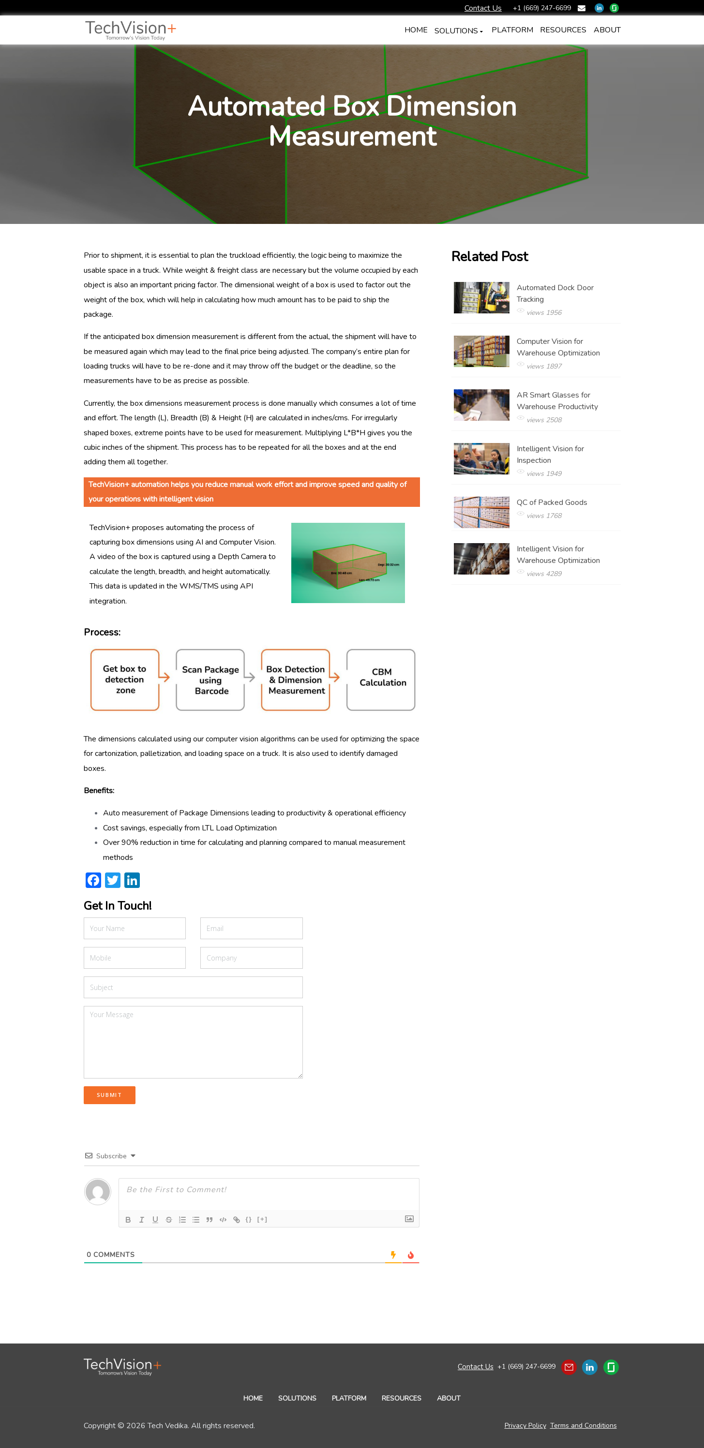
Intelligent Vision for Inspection (567, 462)
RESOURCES (401, 1398)
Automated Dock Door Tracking (567, 301)
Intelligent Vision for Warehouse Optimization (567, 563)
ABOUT (449, 1398)
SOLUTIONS (445, 31)
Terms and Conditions (583, 1425)
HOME (253, 1398)
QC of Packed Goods (567, 510)
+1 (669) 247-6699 (526, 1366)
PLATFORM (349, 1398)
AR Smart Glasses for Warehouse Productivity (567, 409)
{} (249, 1219)
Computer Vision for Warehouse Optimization (567, 355)
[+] (262, 1219)
